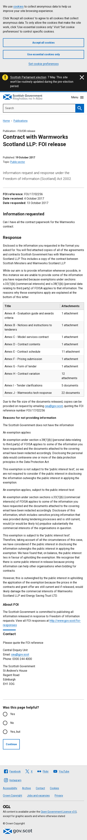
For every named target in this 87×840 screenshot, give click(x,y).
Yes (12, 714)
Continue (11, 744)
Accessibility (10, 788)
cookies (18, 6)
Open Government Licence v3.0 (59, 811)
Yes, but (15, 731)
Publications (21, 120)
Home (6, 120)
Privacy (59, 795)
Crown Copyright (12, 795)
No (12, 723)
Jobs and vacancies (38, 795)
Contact (40, 788)
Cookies (54, 788)
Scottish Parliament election (28, 77)
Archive (26, 788)
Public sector (17, 161)
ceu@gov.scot (54, 406)
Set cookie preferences (44, 64)
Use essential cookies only (43, 54)
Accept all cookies (43, 42)
